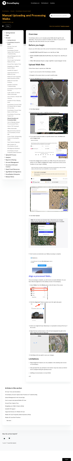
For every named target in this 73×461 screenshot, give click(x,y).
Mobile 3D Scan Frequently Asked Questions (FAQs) (18, 414)
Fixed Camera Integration (13, 142)
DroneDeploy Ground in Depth (23, 11)
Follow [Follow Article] (7, 26)
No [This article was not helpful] (9, 438)
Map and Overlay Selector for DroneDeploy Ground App (13, 132)
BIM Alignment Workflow (13, 148)
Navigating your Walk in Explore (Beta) (14, 406)
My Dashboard (44, 3)
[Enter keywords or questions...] (60, 16)
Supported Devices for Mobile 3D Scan (15, 411)
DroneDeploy (5, 11)
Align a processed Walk (39, 276)
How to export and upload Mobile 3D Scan (15, 400)
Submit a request (65, 26)
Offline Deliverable (12, 128)
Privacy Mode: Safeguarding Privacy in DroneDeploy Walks (14, 138)
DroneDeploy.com (35, 3)
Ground (12, 11)
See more (9, 420)
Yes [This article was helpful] (4, 438)
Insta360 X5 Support (12, 70)
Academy (52, 3)
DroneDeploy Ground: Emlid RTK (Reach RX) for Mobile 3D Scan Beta (14, 106)
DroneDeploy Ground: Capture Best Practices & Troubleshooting (13, 52)
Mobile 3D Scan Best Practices (12, 417)
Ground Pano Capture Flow (14, 64)
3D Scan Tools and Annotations (12, 392)
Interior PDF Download (13, 126)
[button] (13, 33)
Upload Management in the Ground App (15, 397)
